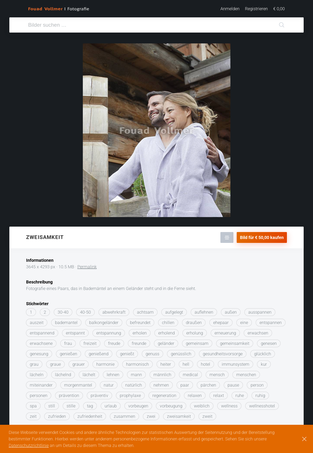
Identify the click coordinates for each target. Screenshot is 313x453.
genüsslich (181, 352)
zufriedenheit (89, 414)
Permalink (87, 265)
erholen (140, 331)
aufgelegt (174, 310)
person (257, 383)
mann (136, 373)
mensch (217, 373)
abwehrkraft (113, 310)
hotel (205, 362)
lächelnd (63, 373)
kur (264, 362)
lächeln (36, 373)
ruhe (239, 393)
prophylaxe (130, 393)
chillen (168, 320)
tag (90, 404)
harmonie (105, 362)
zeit (33, 414)
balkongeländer (103, 320)
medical (190, 373)
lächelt (89, 373)
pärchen (208, 383)
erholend (166, 331)
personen (38, 393)
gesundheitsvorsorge (223, 352)
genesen (269, 341)
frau (68, 341)
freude (114, 341)
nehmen (161, 383)
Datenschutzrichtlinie (29, 445)
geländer (166, 341)
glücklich (262, 352)
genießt (127, 352)
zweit (207, 414)
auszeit (36, 320)
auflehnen (204, 310)
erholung (194, 331)
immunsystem (235, 362)
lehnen (113, 373)
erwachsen (258, 331)
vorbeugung (171, 404)
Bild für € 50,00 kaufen (262, 235)
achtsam (145, 310)
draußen (194, 320)
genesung (39, 352)
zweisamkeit (179, 414)
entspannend (42, 331)
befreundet (140, 320)
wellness (229, 404)
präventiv (99, 393)
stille (71, 404)
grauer (78, 362)
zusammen (124, 414)
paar (184, 383)
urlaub (111, 404)
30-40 (63, 310)
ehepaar (221, 320)
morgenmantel (78, 383)
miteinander (41, 383)
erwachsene (41, 341)
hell (186, 362)
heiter (165, 362)
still (51, 404)
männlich (162, 373)
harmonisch (137, 362)
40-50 (85, 310)
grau (34, 362)
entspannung (108, 331)
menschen (246, 373)
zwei (151, 414)
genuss (152, 352)
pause (233, 383)
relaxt (218, 393)
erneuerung (225, 331)
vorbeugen (138, 404)
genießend (98, 352)
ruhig (260, 393)
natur (109, 383)
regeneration (164, 393)
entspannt (75, 331)
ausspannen (259, 310)
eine (244, 320)
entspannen (271, 320)
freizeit (90, 341)
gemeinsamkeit (234, 341)
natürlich (133, 383)
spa (33, 404)
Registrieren (256, 8)
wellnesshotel (262, 404)
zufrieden (57, 414)
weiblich (202, 404)
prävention (69, 393)
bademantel (66, 320)
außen (231, 310)
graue (55, 362)
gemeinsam (197, 341)
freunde (139, 341)
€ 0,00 (279, 8)
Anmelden (230, 8)
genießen (68, 352)
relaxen (195, 393)
